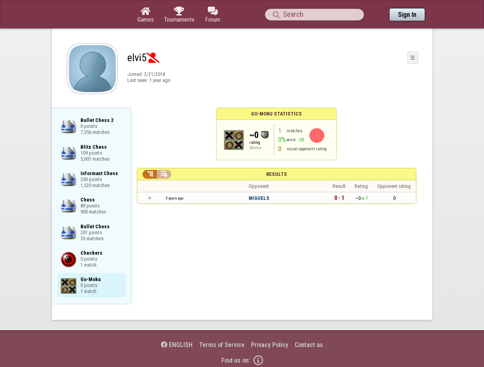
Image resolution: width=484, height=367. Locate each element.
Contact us (309, 345)
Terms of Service (222, 345)
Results (276, 174)
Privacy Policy (269, 345)
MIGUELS (259, 198)
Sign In (407, 14)
